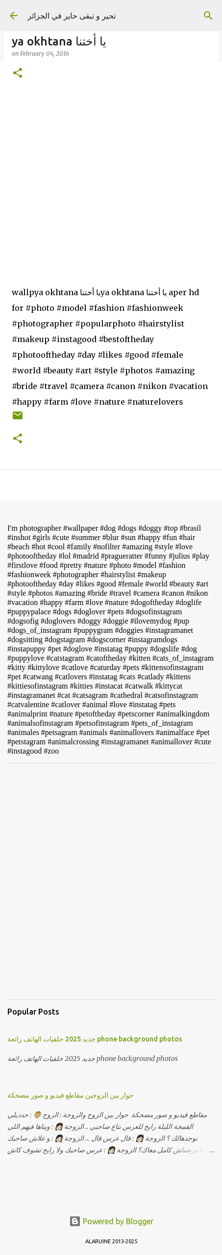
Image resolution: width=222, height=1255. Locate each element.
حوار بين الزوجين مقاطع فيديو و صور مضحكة (70, 1095)
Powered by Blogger (111, 1221)
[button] (18, 73)
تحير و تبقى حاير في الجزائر (71, 15)
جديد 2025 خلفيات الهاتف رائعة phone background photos (94, 1039)
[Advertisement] (111, 881)
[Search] (208, 15)
